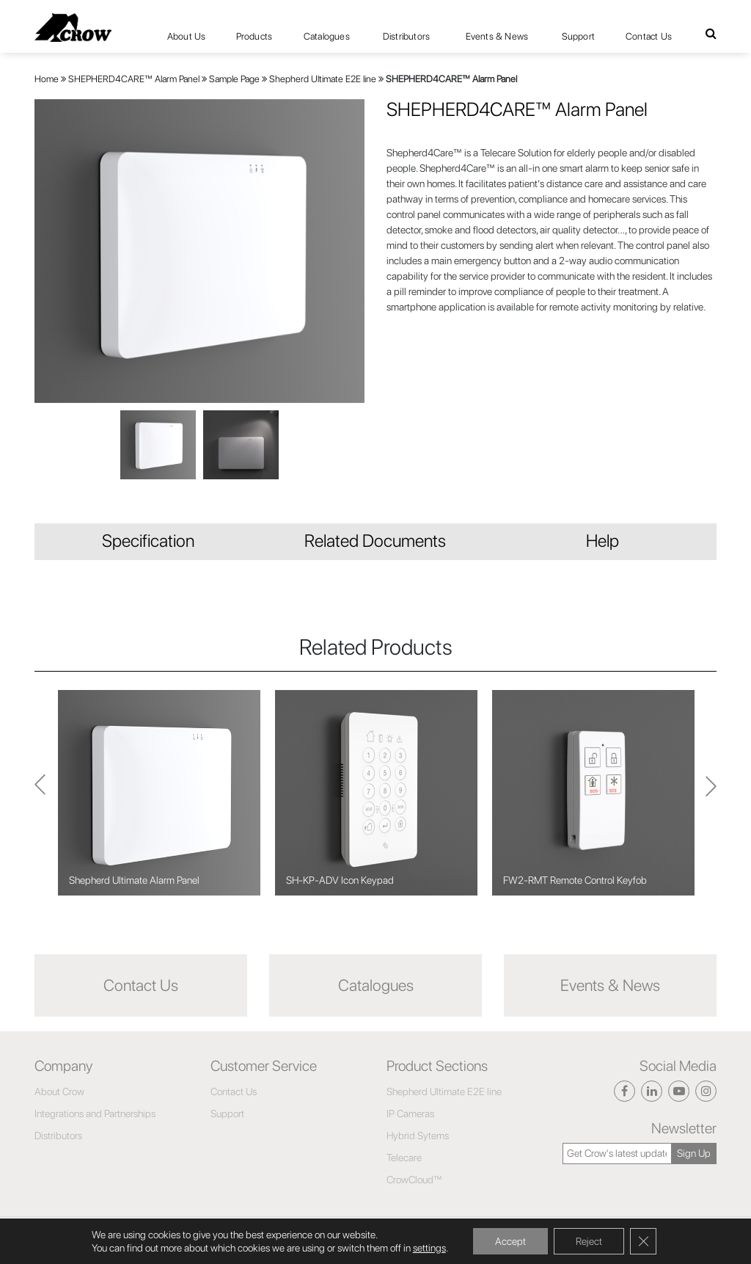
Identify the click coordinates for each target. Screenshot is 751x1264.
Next (39, 793)
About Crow (59, 1091)
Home (46, 78)
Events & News (497, 36)
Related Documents (375, 540)
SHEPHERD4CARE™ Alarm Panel (133, 78)
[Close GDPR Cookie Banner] (643, 1241)
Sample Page (234, 78)
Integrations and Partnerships (94, 1113)
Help (602, 540)
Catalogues (327, 36)
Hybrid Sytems (418, 1135)
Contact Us (649, 36)
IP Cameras (410, 1113)
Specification (148, 540)
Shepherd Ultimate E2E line (322, 78)
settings (429, 1248)
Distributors (406, 36)
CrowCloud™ (414, 1179)
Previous (711, 793)
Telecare (404, 1157)
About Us (186, 36)
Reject (589, 1241)
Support (578, 36)
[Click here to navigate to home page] (72, 27)
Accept (510, 1241)
